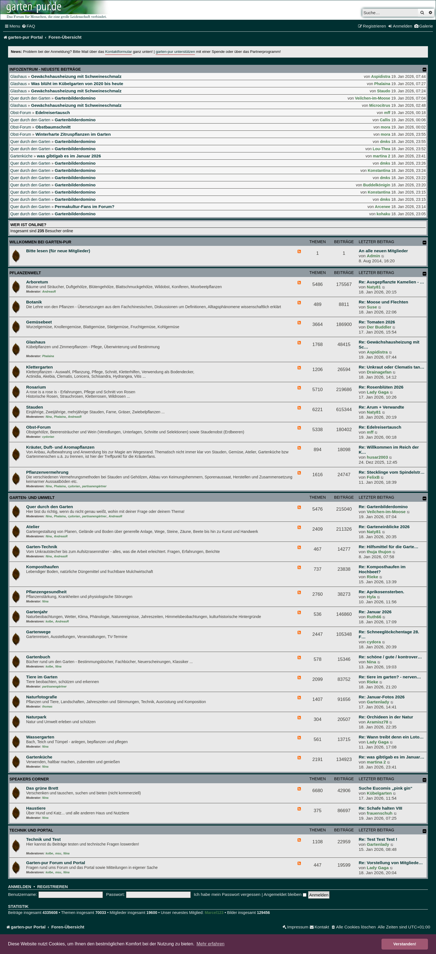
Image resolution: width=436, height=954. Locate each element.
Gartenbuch (38, 656)
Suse (372, 307)
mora (385, 127)
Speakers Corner (29, 779)
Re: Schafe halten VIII (380, 808)
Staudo (383, 91)
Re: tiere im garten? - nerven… (390, 676)
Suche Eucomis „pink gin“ (385, 788)
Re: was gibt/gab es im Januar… (391, 757)
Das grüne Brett (42, 788)
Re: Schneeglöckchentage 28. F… (389, 634)
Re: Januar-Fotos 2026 (382, 697)
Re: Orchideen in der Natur (386, 717)
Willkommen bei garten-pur (40, 242)
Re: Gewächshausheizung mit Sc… (389, 344)
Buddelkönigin (376, 185)
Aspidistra (380, 76)
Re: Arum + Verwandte (381, 407)
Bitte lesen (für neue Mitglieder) (58, 250)
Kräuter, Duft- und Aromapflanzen (60, 447)
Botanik (34, 302)
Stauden (34, 407)
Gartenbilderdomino (75, 98)
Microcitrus (379, 105)
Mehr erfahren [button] (211, 943)
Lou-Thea (381, 149)
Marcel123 (214, 912)
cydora (374, 641)
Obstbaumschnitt (53, 127)
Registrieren (52, 886)
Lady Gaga (378, 392)
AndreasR (49, 291)
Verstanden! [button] (404, 944)
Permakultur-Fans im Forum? (85, 206)
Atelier (32, 526)
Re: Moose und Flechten (383, 302)
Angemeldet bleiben (285, 894)
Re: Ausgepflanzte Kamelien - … (391, 282)
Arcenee (382, 206)
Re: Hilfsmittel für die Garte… (388, 546)
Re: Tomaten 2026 (377, 322)
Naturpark (36, 717)
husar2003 (377, 457)
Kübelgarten (379, 793)
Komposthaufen (42, 566)
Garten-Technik (41, 546)
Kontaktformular (118, 52)
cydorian (48, 436)
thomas (47, 706)
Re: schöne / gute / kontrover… (390, 656)
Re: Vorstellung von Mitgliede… (391, 862)
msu (58, 853)
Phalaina (382, 83)
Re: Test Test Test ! (378, 839)
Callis (385, 120)
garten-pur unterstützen (175, 52)
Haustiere (36, 808)
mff (387, 112)
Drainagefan (379, 372)
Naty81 (374, 287)
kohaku (383, 214)
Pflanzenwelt (25, 273)
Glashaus (18, 76)
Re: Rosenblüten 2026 (381, 387)
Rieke (372, 576)
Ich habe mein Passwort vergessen (227, 894)
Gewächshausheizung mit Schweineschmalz (76, 76)
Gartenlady (378, 702)
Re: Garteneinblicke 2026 (384, 526)
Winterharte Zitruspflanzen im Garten (73, 134)
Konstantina (379, 170)
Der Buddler (379, 327)
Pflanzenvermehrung (47, 472)
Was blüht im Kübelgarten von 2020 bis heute (77, 83)
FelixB (373, 477)
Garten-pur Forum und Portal (55, 862)
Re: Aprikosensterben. (381, 591)
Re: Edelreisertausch (380, 427)
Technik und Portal (31, 830)
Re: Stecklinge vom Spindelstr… (392, 472)
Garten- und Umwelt (31, 497)
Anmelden (19, 886)
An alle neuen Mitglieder (383, 250)
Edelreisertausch (52, 112)
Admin (373, 255)
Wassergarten (40, 737)
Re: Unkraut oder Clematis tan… (391, 367)
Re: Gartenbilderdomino (383, 506)
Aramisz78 (377, 722)
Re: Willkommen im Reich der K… (389, 449)
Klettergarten (39, 367)
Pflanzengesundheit (46, 591)
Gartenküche (21, 156)
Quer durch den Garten (30, 98)
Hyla (371, 596)
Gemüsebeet (39, 322)
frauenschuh (379, 813)
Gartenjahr (37, 611)
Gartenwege (38, 631)
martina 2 (381, 156)
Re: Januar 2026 (375, 611)
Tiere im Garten (42, 676)
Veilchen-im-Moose (372, 98)
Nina (49, 416)
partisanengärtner (94, 486)
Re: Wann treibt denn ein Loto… (391, 737)
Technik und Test (43, 839)
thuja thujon (379, 551)
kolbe (49, 621)
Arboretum (37, 282)
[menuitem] (28, 26)
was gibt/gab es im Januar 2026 (69, 156)
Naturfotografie (41, 697)
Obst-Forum (20, 112)
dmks (385, 141)
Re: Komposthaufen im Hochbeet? (382, 569)
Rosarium (36, 387)
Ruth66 (374, 616)
